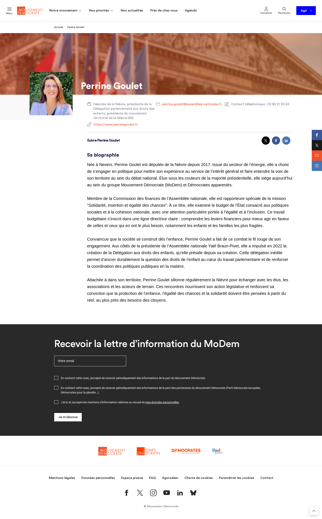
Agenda (191, 10)
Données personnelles (98, 478)
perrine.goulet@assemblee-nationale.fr (192, 104)
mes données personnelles (162, 402)
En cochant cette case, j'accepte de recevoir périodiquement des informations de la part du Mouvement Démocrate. (133, 378)
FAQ (152, 478)
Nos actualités (132, 10)
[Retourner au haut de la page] (314, 511)
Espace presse (132, 478)
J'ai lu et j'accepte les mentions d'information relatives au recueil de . (120, 402)
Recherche (284, 10)
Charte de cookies (198, 478)
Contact (266, 478)
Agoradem (170, 478)
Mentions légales (62, 478)
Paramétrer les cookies (236, 478)
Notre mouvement (65, 11)
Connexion (266, 10)
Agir (307, 11)
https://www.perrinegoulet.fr (116, 124)
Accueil (58, 27)
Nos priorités (101, 11)
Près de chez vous (164, 10)
